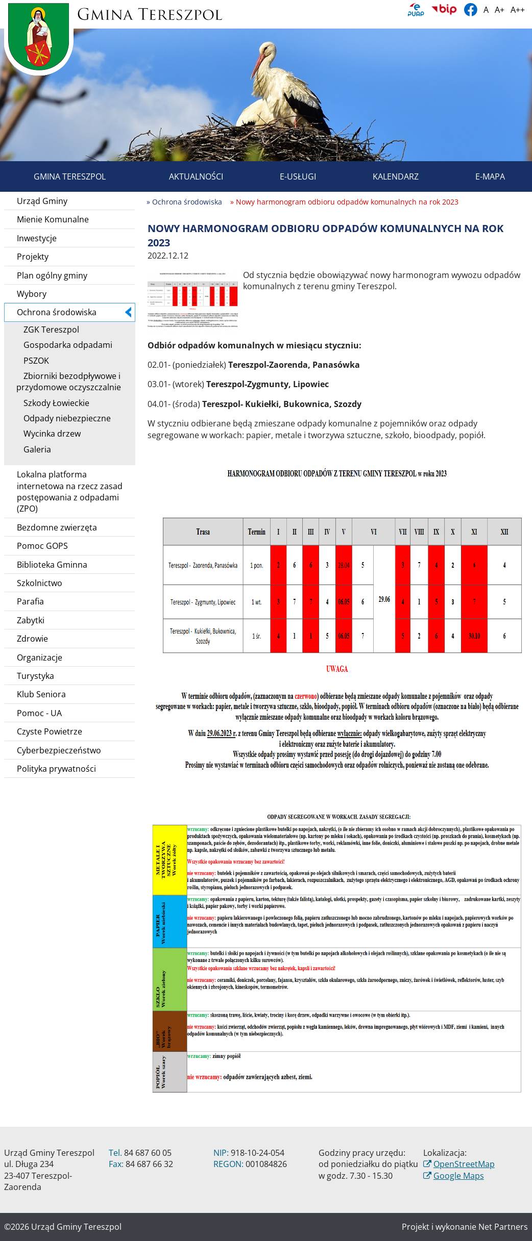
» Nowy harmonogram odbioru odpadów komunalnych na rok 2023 (344, 202)
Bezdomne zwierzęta (57, 527)
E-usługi (286, 176)
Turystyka (35, 675)
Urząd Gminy (42, 201)
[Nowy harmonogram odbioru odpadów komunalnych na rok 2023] (193, 300)
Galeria (33, 449)
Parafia (30, 601)
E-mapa (478, 176)
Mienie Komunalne (53, 219)
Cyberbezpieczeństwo (59, 750)
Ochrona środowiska (74, 312)
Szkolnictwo (39, 583)
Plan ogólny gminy (52, 275)
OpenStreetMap (464, 1164)
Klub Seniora (41, 694)
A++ (518, 9)
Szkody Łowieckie (52, 403)
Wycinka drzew (48, 433)
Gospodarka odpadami (64, 344)
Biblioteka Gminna (52, 564)
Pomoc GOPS (42, 545)
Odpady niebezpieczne (63, 418)
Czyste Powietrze (49, 731)
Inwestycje (37, 238)
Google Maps (458, 1175)
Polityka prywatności (56, 768)
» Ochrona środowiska (184, 202)
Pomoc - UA (39, 713)
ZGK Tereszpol (47, 329)
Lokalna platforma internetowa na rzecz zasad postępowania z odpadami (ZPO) (70, 491)
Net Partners (503, 1226)
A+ (499, 9)
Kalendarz (384, 176)
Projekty (33, 256)
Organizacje (39, 657)
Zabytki (30, 620)
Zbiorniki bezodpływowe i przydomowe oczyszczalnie (68, 381)
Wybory (31, 293)
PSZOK (32, 360)
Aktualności (184, 176)
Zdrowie (32, 638)
